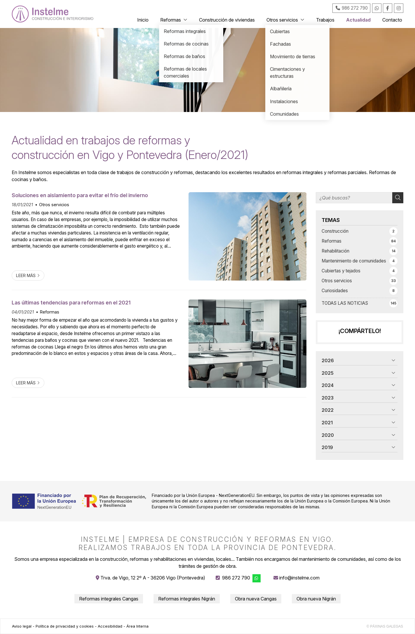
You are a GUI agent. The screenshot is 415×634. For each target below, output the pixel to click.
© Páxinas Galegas (385, 626)
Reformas (49, 311)
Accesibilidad (110, 626)
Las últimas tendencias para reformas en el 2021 (71, 303)
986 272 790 (236, 578)
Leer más (26, 275)
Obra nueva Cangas (256, 599)
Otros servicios (54, 204)
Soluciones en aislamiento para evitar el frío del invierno (80, 195)
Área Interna (137, 626)
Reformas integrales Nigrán (186, 599)
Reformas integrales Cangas (108, 599)
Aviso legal (22, 626)
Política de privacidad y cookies (65, 626)
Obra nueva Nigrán (316, 599)
